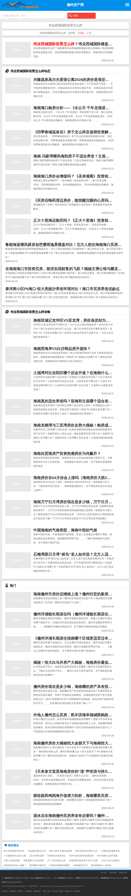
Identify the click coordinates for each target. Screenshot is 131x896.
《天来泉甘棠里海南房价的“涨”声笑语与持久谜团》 (76, 771)
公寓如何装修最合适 (110, 851)
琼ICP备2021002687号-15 (74, 886)
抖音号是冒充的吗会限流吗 (81, 856)
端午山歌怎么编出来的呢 (60, 851)
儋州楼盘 (13, 891)
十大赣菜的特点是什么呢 (15, 856)
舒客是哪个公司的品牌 (33, 860)
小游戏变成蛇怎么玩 (36, 851)
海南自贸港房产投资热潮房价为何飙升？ (67, 453)
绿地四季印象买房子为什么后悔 (83, 860)
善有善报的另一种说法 (101, 865)
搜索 (73, 15)
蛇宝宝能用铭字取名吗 (14, 851)
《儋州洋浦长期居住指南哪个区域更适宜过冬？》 (74, 638)
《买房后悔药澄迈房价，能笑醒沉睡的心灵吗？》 (74, 200)
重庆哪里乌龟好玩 (38, 865)
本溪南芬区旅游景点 (56, 856)
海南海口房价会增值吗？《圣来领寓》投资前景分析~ (77, 176)
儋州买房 (77, 891)
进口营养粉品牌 (37, 856)
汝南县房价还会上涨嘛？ (15, 865)
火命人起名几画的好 (110, 860)
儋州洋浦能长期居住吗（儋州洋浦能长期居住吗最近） (78, 614)
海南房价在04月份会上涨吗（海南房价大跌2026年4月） (79, 478)
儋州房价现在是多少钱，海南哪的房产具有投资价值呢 (78, 687)
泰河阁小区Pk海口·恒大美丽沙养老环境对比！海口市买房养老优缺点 (62, 289)
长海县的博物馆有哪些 (59, 865)
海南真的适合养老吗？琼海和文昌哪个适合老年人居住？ (80, 401)
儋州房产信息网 (57, 891)
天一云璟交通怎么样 (56, 860)
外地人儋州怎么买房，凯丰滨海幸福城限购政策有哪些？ (80, 715)
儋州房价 (5, 891)
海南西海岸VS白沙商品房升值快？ (62, 349)
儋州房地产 (113, 872)
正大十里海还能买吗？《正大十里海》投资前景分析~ (77, 220)
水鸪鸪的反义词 (80, 865)
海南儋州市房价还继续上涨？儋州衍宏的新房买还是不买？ (82, 594)
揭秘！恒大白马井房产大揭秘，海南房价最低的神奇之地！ (82, 662)
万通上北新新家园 (12, 860)
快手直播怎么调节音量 (107, 856)
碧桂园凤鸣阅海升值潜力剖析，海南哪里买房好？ (74, 796)
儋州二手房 (47, 891)
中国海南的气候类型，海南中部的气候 (65, 530)
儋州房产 (21, 891)
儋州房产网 (123, 872)
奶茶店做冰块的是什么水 (86, 851)
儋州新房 (29, 891)
